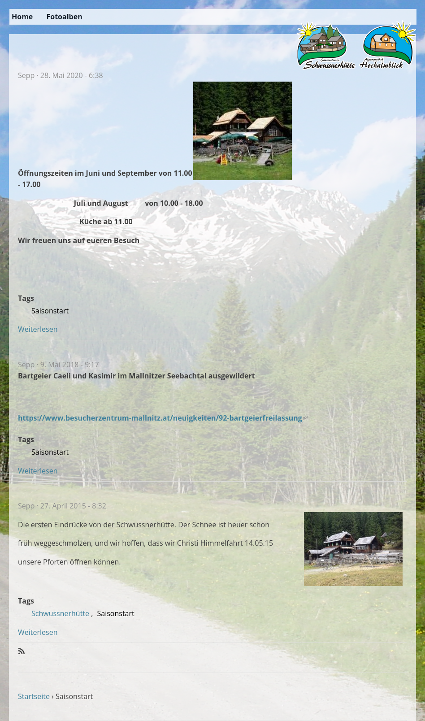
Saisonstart (50, 311)
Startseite (34, 696)
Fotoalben (64, 17)
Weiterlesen (37, 329)
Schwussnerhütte (60, 613)
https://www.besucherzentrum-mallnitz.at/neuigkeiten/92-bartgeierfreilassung (163, 418)
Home (22, 17)
